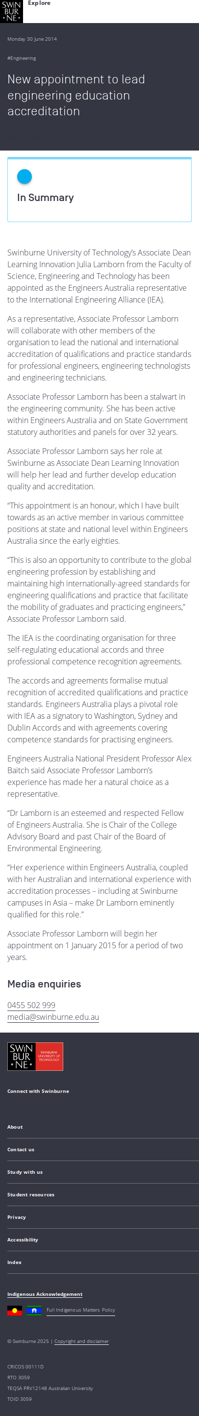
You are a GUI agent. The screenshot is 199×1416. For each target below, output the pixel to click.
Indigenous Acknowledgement (44, 1293)
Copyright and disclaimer (81, 1341)
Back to (23, 137)
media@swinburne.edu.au (53, 1016)
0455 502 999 (31, 1005)
